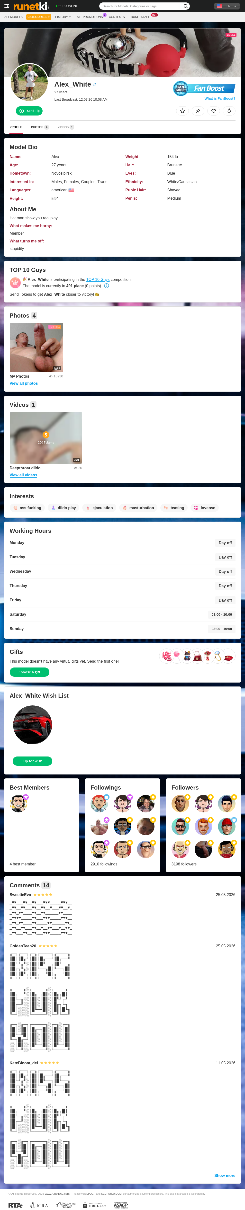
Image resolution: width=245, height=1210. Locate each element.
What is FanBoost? (220, 98)
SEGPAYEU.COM (111, 1193)
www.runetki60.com (57, 1193)
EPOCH (90, 1193)
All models (13, 17)
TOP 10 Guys (97, 279)
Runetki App (142, 16)
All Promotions (91, 16)
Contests (117, 17)
